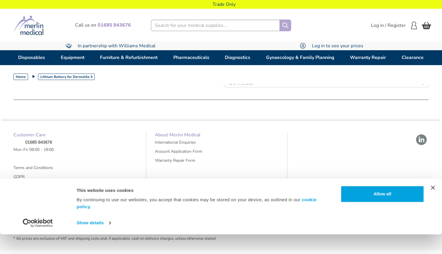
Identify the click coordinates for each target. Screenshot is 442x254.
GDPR (19, 180)
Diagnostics (237, 57)
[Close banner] (433, 207)
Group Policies (26, 189)
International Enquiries (175, 146)
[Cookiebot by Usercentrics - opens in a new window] (37, 242)
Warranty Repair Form (175, 164)
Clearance (413, 57)
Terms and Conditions (33, 171)
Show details (90, 242)
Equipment (72, 57)
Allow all (382, 213)
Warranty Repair (368, 57)
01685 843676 (38, 146)
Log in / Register (394, 25)
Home (21, 76)
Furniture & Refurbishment (129, 57)
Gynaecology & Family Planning (300, 57)
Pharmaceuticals (191, 57)
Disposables (31, 57)
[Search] (285, 25)
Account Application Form (178, 155)
